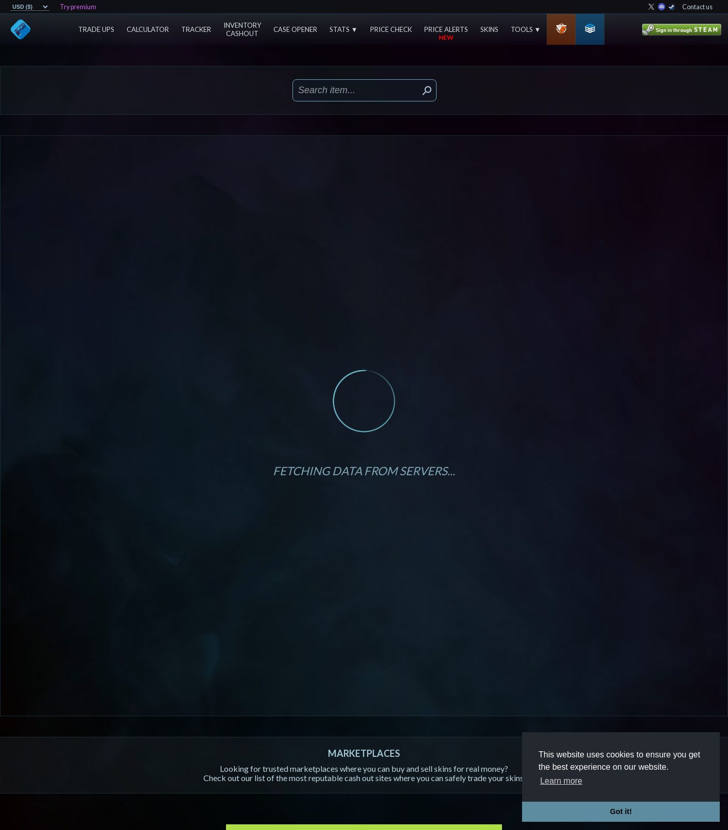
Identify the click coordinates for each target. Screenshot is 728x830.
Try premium (78, 7)
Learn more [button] (561, 780)
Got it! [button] (621, 811)
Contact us (697, 7)
